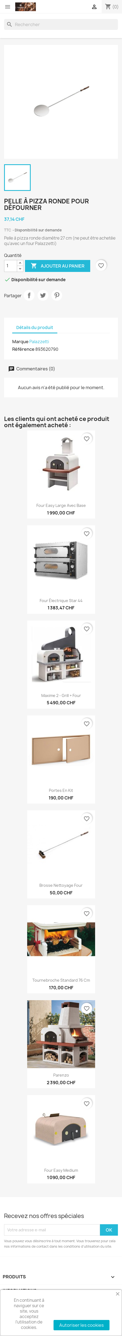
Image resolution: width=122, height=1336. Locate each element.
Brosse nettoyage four (61, 885)
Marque (20, 341)
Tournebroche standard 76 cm (61, 980)
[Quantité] (10, 266)
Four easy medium (61, 1170)
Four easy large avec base (61, 505)
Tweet (42, 295)
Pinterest (56, 295)
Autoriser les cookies (81, 1325)
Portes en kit (61, 790)
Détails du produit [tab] (34, 327)
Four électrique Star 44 (61, 600)
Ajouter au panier (58, 265)
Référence (23, 349)
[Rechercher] (61, 24)
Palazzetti (39, 342)
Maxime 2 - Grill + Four (61, 695)
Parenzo (61, 1075)
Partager (29, 295)
